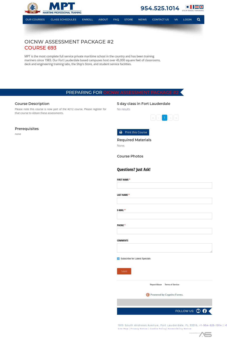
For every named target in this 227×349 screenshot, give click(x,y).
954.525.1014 (160, 8)
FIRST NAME (128, 179)
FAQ (116, 19)
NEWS (142, 19)
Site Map (123, 329)
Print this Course (133, 132)
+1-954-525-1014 (210, 325)
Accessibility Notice (180, 329)
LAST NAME (127, 195)
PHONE (125, 225)
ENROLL (87, 19)
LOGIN (187, 19)
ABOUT (103, 19)
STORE (128, 19)
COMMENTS (122, 240)
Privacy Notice (139, 329)
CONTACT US (160, 19)
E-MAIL (125, 210)
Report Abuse (156, 284)
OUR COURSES (35, 19)
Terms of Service (172, 284)
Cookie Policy (158, 329)
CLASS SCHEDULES (63, 19)
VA (176, 19)
